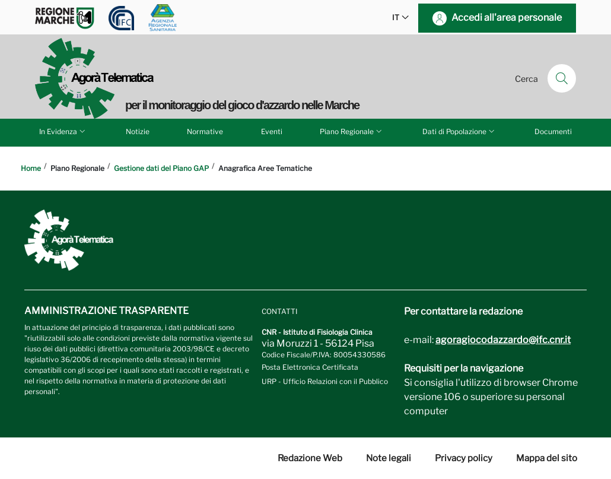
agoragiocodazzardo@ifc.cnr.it (503, 339)
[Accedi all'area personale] (497, 18)
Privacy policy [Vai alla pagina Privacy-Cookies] (463, 458)
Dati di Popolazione (459, 131)
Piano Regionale (351, 131)
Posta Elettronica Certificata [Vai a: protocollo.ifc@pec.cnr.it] (310, 367)
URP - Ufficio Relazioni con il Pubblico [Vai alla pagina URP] (325, 381)
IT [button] (400, 18)
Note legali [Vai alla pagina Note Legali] (388, 458)
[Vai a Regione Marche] (64, 18)
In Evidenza (63, 131)
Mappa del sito (546, 458)
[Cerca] (562, 78)
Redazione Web (310, 458)
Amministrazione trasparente (106, 310)
